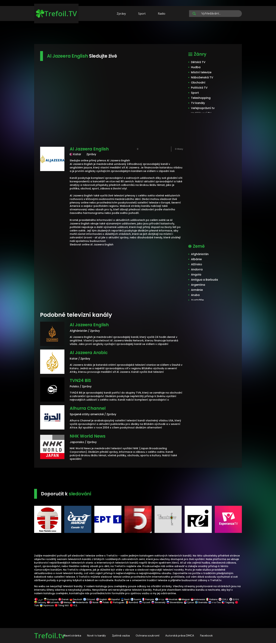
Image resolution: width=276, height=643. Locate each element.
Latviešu (53, 602)
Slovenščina (174, 602)
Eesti (125, 599)
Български (50, 599)
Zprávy (121, 14)
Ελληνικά (89, 599)
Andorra (197, 269)
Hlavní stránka (72, 635)
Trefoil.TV (56, 13)
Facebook (206, 635)
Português (117, 602)
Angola (196, 275)
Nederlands (80, 602)
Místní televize (201, 72)
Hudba (195, 67)
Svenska (201, 602)
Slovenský (158, 602)
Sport (142, 14)
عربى (38, 599)
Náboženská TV (202, 77)
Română (132, 602)
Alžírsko (196, 264)
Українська (46, 605)
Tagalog (228, 602)
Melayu (66, 602)
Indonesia (197, 599)
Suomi (135, 599)
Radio (161, 14)
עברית (160, 599)
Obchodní (198, 83)
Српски (189, 602)
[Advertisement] (138, 33)
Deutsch (76, 599)
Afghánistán (200, 254)
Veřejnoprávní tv (203, 108)
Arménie (197, 290)
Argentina (198, 285)
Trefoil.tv (49, 635)
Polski (104, 602)
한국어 (234, 599)
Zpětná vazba (121, 635)
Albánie (196, 259)
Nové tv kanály (96, 635)
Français (148, 599)
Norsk (94, 602)
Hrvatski (171, 599)
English (102, 599)
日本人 (223, 599)
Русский (145, 602)
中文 (73, 605)
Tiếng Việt (61, 605)
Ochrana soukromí (147, 635)
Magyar (184, 599)
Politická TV (199, 88)
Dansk (63, 599)
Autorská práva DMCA (179, 635)
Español (114, 599)
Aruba (195, 295)
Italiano (211, 599)
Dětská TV (198, 62)
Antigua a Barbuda (204, 280)
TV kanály (198, 103)
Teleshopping (201, 98)
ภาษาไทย (214, 602)
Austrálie (197, 300)
